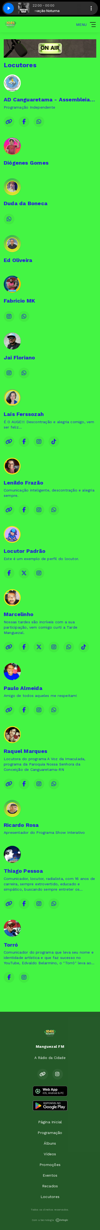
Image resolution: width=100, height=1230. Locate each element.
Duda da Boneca (25, 203)
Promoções (50, 1164)
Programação (50, 1132)
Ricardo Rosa (21, 825)
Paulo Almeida (23, 688)
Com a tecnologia (50, 1220)
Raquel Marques (25, 751)
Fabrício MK (19, 300)
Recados (50, 1186)
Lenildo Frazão (23, 482)
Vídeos (50, 1154)
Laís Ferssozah (24, 414)
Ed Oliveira (18, 260)
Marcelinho (18, 614)
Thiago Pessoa (23, 871)
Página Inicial (50, 1122)
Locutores (50, 1197)
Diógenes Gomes (26, 163)
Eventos (50, 1175)
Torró (11, 945)
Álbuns (50, 1143)
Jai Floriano (19, 357)
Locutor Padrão (24, 551)
